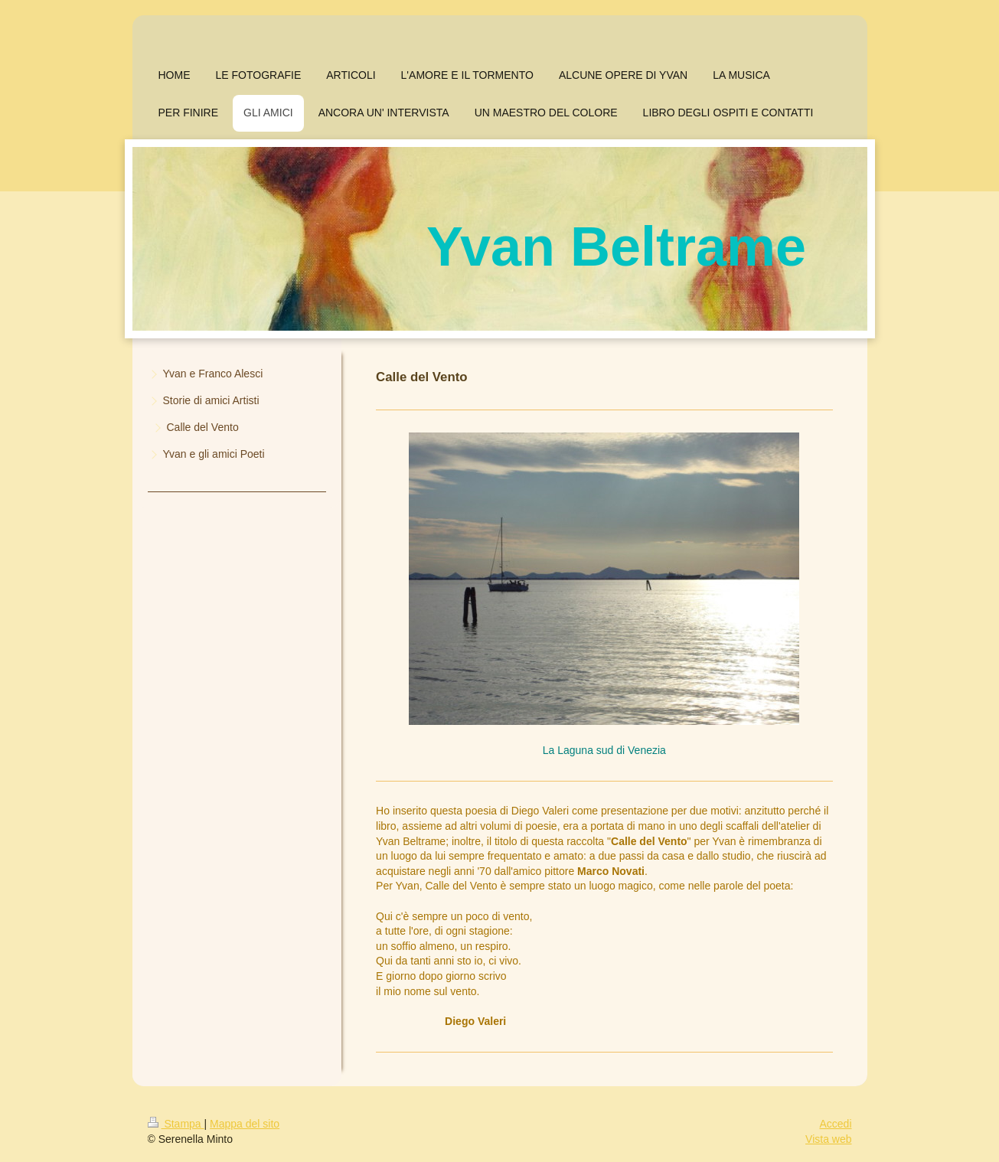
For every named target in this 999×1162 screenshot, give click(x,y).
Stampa (176, 1124)
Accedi (835, 1124)
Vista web (828, 1139)
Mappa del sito (244, 1124)
